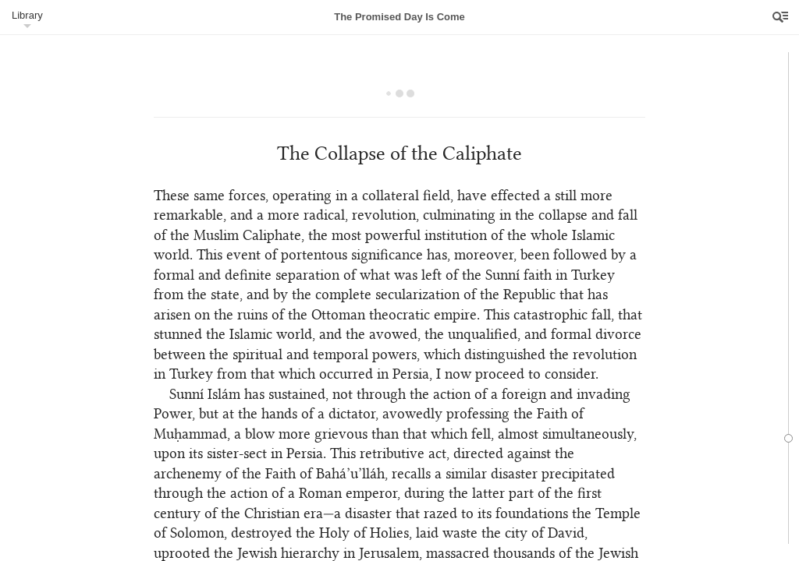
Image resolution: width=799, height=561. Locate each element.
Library (27, 15)
